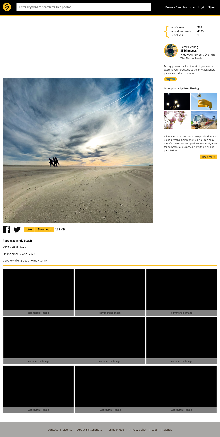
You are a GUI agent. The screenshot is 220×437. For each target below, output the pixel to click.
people (7, 260)
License (67, 430)
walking (17, 260)
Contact (53, 430)
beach (27, 260)
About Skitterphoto (89, 430)
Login (201, 7)
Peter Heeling (189, 47)
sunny (43, 260)
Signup (212, 7)
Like (29, 229)
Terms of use (115, 430)
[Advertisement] (78, 48)
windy (35, 260)
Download (44, 229)
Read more (208, 156)
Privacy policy (137, 430)
